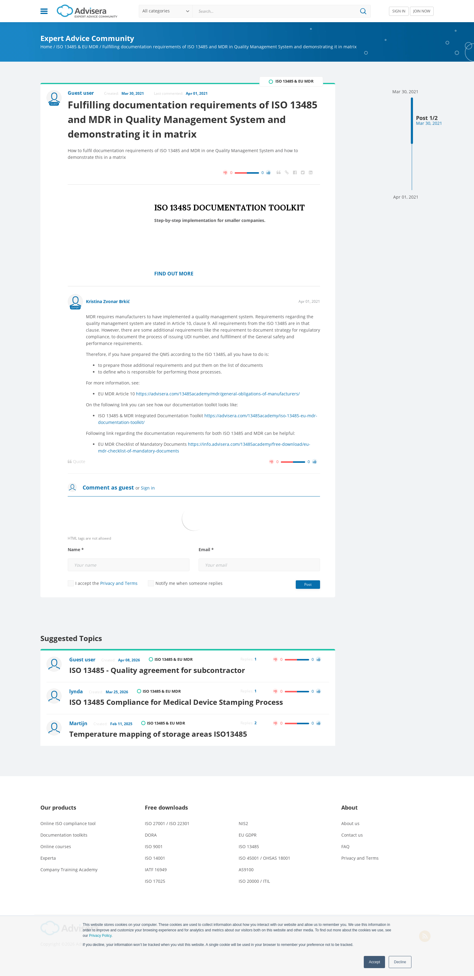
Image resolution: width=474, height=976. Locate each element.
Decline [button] (400, 962)
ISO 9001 (154, 846)
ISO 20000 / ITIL (254, 881)
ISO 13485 (249, 846)
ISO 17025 (155, 881)
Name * (76, 549)
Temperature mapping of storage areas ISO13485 (158, 734)
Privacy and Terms (119, 583)
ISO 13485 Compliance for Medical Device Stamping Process (176, 702)
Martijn (78, 723)
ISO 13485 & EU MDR (77, 46)
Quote (76, 461)
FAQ (345, 846)
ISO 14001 (155, 858)
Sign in (148, 488)
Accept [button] (374, 962)
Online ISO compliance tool (68, 823)
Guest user (82, 659)
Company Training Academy (68, 869)
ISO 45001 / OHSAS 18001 (264, 858)
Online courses (55, 846)
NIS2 (243, 823)
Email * (206, 549)
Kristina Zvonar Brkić (108, 301)
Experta (48, 858)
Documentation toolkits (63, 835)
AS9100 (246, 869)
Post (308, 584)
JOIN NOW (421, 11)
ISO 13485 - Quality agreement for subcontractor (157, 670)
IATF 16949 (156, 869)
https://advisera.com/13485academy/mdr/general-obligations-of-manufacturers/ (218, 394)
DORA (151, 835)
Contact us (352, 835)
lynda (76, 691)
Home (46, 46)
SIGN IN (398, 11)
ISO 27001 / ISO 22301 (167, 823)
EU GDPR (248, 835)
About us (350, 823)
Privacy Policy (100, 935)
